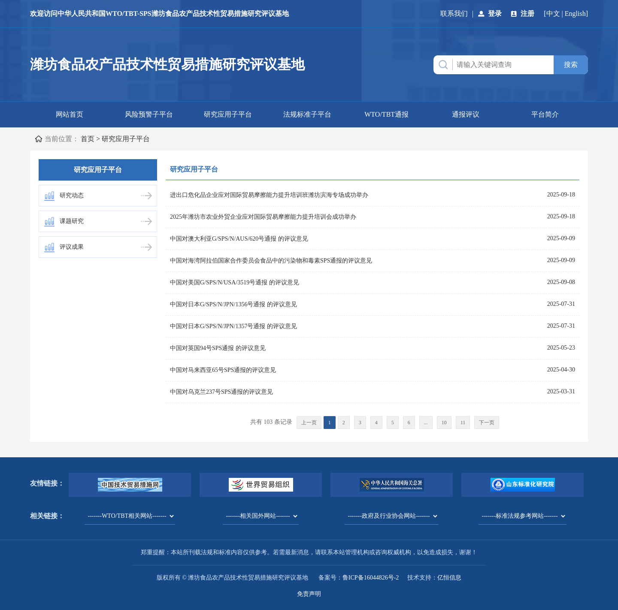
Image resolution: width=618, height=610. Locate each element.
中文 (553, 13)
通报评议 (465, 114)
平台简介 (545, 114)
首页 (87, 138)
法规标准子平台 (307, 114)
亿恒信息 (449, 577)
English (575, 13)
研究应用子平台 (228, 114)
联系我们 (454, 13)
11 (463, 423)
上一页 (309, 423)
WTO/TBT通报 (386, 114)
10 (444, 423)
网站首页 (69, 114)
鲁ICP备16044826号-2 (370, 577)
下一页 (486, 423)
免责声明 (309, 594)
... (426, 423)
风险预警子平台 (149, 114)
